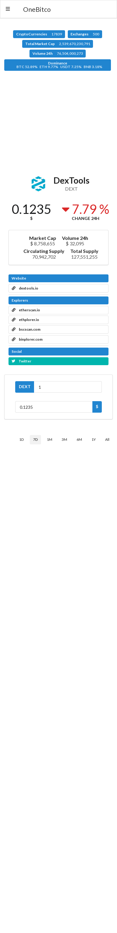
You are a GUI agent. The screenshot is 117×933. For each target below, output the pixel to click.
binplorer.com (27, 339)
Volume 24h (58, 53)
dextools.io (25, 288)
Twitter (21, 361)
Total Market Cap (57, 43)
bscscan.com (26, 329)
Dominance (59, 65)
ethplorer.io (25, 319)
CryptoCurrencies (39, 34)
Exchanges (85, 34)
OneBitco (37, 9)
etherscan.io (26, 310)
